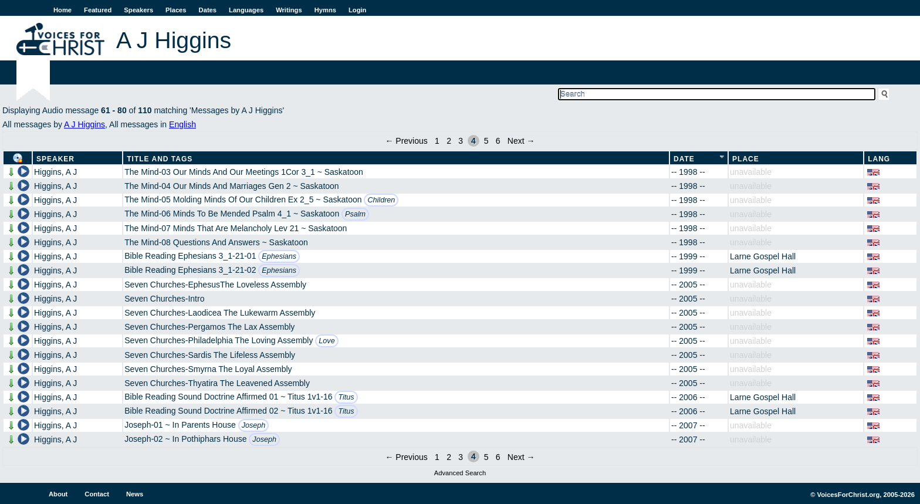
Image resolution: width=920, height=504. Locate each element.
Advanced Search (460, 472)
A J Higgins (84, 124)
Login (357, 9)
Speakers (138, 9)
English (182, 124)
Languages (246, 9)
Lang (879, 159)
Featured (97, 9)
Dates (208, 9)
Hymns (325, 9)
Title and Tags (159, 159)
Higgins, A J (55, 172)
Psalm (355, 214)
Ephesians (279, 256)
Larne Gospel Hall (763, 256)
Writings (289, 9)
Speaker (55, 159)
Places (175, 9)
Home (62, 9)
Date (684, 159)
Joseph (254, 425)
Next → (521, 141)
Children (381, 200)
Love (326, 341)
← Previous (406, 141)
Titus (346, 397)
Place (745, 159)
